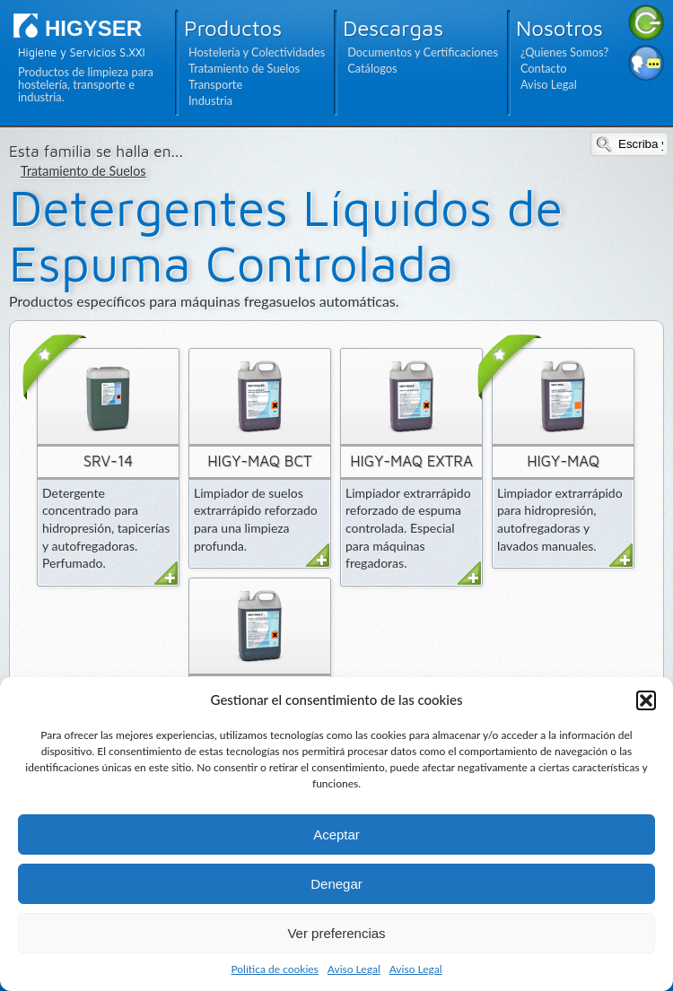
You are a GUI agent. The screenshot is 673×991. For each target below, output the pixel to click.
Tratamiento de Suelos (244, 68)
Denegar (336, 883)
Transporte (215, 84)
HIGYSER (93, 28)
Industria (210, 100)
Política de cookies (274, 969)
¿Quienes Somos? (564, 52)
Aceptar (336, 834)
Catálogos (372, 68)
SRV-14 (108, 461)
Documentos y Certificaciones (422, 52)
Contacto (543, 68)
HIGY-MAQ (563, 461)
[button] (646, 700)
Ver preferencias (336, 933)
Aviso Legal (354, 969)
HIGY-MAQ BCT (259, 461)
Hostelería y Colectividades (256, 52)
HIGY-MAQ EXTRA (411, 461)
